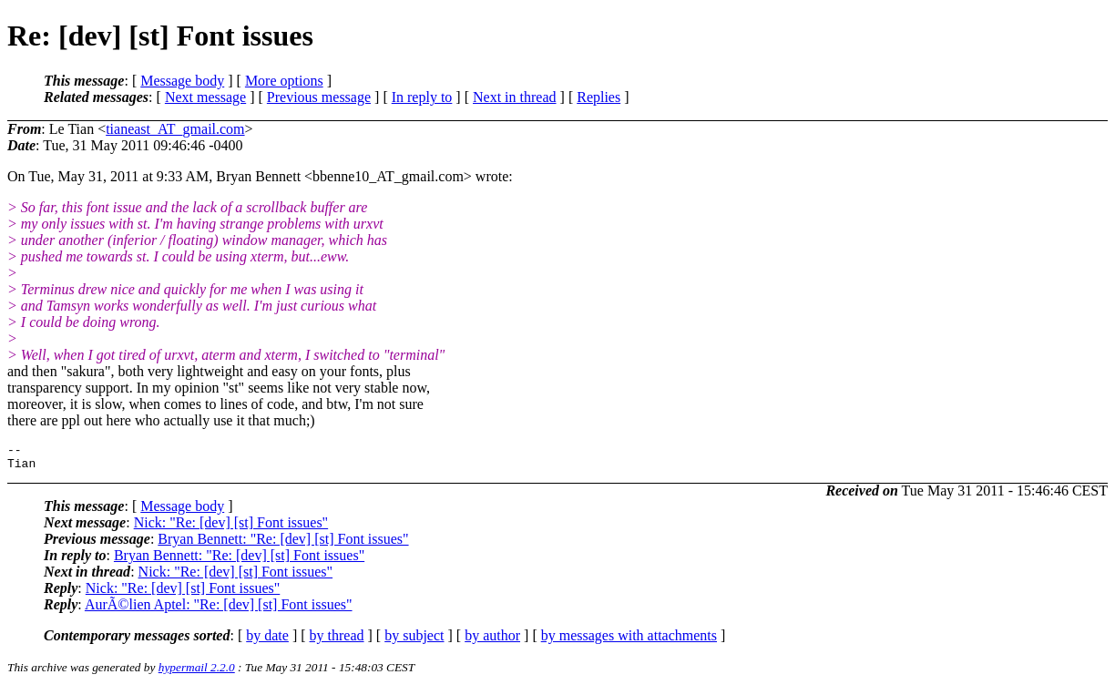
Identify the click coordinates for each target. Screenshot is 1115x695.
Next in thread (515, 97)
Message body (182, 80)
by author (492, 641)
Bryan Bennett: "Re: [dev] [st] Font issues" (283, 544)
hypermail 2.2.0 (197, 673)
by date (267, 641)
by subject (414, 641)
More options (284, 80)
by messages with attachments (629, 641)
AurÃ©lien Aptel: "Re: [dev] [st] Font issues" (219, 610)
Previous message (319, 97)
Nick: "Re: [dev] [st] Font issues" (231, 528)
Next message (205, 97)
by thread (337, 641)
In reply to (422, 97)
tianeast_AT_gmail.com (175, 129)
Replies (598, 97)
